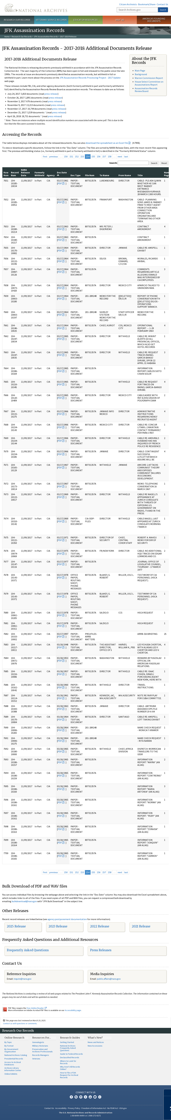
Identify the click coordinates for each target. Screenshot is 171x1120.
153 (82, 156)
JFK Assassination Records (46, 36)
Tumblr (85, 1097)
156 (98, 156)
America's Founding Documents (154, 20)
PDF (60, 183)
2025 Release (16, 926)
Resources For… (41, 1037)
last (126, 156)
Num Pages (167, 174)
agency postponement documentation (67, 919)
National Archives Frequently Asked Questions (68, 1048)
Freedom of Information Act (94, 1108)
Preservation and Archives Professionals (42, 1050)
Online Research (14, 1037)
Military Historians (40, 1045)
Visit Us (120, 19)
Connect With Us (85, 1092)
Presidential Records (13, 1058)
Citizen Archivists (128, 4)
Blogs (95, 1097)
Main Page (140, 70)
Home (7, 36)
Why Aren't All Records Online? (70, 1067)
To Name (104, 175)
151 (71, 156)
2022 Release (99, 926)
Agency (51, 175)
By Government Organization (11, 1050)
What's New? (95, 1037)
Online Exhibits (10, 1074)
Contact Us (162, 4)
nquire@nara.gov (22, 978)
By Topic (8, 1042)
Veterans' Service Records (51, 19)
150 (66, 156)
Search (163, 9)
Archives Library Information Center (12, 1069)
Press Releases (100, 950)
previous (53, 156)
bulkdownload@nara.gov (24, 901)
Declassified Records (69, 1057)
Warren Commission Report (149, 77)
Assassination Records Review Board (146, 90)
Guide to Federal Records (71, 1054)
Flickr (99, 1097)
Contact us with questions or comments (20, 1023)
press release (51, 93)
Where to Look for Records (68, 1062)
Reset (164, 163)
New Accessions (95, 1045)
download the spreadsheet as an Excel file (107, 142)
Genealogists (38, 1042)
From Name (124, 175)
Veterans (36, 1058)
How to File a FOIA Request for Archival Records (69, 1075)
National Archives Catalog (15, 1055)
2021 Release (141, 926)
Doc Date (62, 173)
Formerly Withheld (39, 174)
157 (104, 156)
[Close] (167, 1092)
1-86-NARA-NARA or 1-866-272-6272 (85, 1115)
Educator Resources (85, 19)
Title (140, 175)
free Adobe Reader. (37, 1008)
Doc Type (75, 175)
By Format (8, 1045)
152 (77, 156)
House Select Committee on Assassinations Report (149, 83)
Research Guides (70, 1037)
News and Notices (96, 1042)
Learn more (144, 1114)
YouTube (90, 1097)
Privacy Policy (74, 1108)
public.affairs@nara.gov (109, 978)
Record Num (15, 174)
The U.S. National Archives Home (35, 8)
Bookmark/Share (146, 4)
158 (109, 156)
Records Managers (40, 1055)
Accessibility (61, 1108)
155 (93, 156)
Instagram (81, 1097)
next (120, 156)
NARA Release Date (25, 172)
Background (141, 74)
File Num (89, 175)
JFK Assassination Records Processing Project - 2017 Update (90, 77)
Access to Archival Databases (12, 1063)
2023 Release (58, 926)
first (45, 156)
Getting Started (67, 1042)
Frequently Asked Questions (28, 950)
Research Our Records (17, 19)
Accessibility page (73, 1010)
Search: (113, 162)
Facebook (71, 1097)
